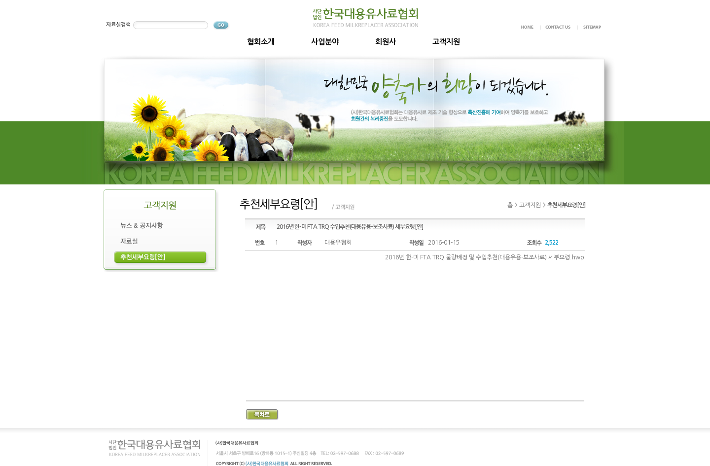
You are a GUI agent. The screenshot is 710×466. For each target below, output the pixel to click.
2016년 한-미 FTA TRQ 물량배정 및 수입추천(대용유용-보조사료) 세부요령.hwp (484, 257)
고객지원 (446, 41)
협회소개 (261, 41)
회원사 (385, 41)
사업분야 (325, 41)
